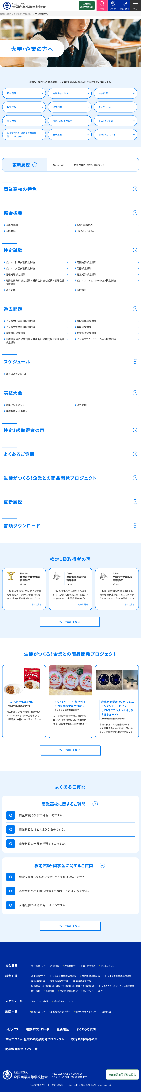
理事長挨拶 (70, 965)
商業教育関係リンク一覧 (21, 1049)
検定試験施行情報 (69, 991)
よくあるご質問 (106, 120)
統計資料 (35, 991)
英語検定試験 (38, 981)
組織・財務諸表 (88, 965)
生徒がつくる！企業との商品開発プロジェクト (21, 134)
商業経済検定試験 (82, 981)
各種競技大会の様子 (60, 1011)
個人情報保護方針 (37, 1084)
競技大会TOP (38, 1011)
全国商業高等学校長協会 (87, 5)
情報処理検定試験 (59, 981)
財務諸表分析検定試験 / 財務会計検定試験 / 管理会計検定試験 (62, 986)
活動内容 (54, 965)
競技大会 (11, 120)
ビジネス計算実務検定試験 (63, 976)
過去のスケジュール (63, 1001)
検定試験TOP (38, 976)
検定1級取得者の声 (62, 120)
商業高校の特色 (61, 93)
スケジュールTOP (39, 1001)
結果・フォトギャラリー (86, 1011)
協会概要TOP (38, 965)
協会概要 (103, 93)
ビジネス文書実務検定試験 (118, 976)
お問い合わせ (57, 1084)
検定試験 (11, 107)
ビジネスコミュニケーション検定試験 (116, 986)
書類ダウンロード (107, 134)
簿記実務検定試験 (91, 976)
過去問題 (57, 107)
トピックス (12, 1029)
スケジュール (105, 107)
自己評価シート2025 (93, 991)
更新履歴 (11, 93)
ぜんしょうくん (107, 965)
